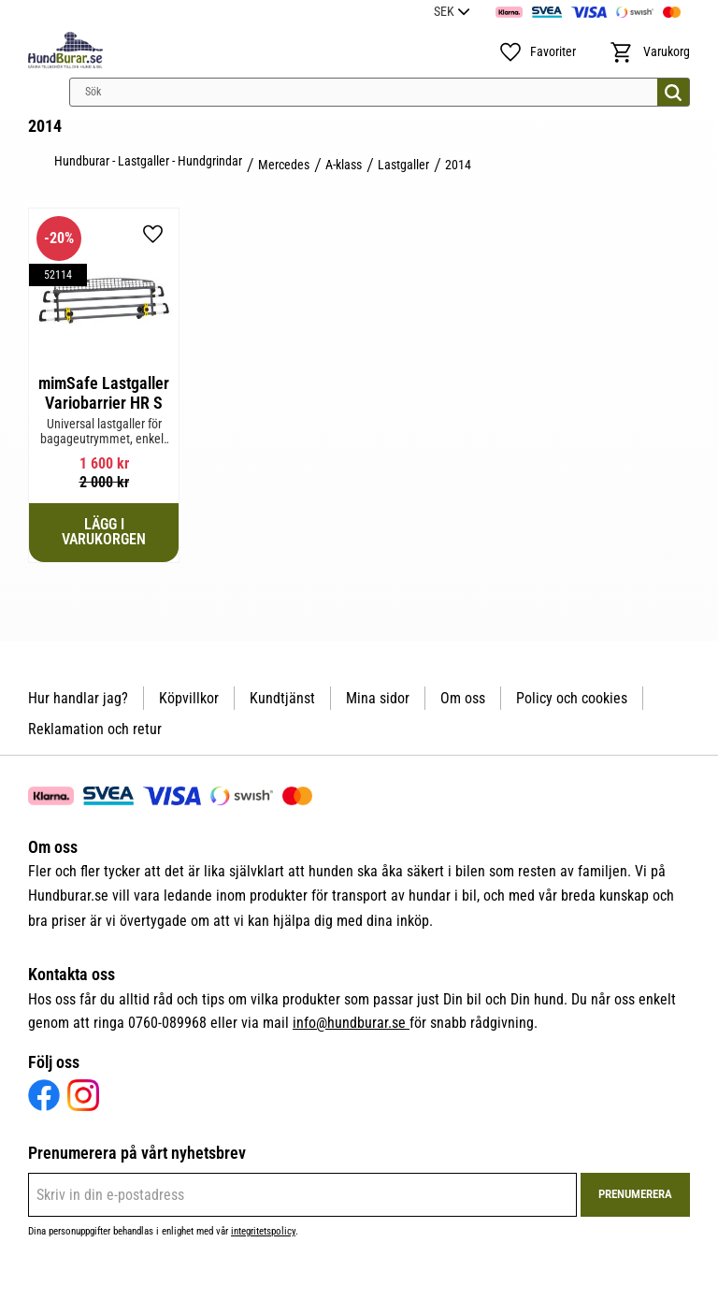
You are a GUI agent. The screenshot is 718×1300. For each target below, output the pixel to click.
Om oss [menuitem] (462, 698)
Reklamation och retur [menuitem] (95, 729)
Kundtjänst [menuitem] (282, 698)
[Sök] (673, 92)
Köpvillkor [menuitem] (189, 698)
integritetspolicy (263, 1231)
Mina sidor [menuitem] (377, 698)
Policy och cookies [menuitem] (571, 698)
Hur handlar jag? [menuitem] (78, 698)
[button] (537, 52)
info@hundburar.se (351, 1023)
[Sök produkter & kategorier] (379, 92)
